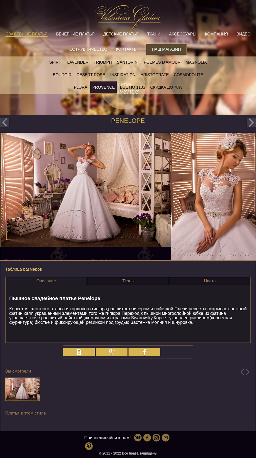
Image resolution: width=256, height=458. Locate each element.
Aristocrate (155, 75)
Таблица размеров (23, 269)
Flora (80, 87)
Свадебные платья (27, 34)
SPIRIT (55, 62)
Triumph (103, 62)
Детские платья (120, 34)
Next (248, 372)
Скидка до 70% (166, 87)
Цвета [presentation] (210, 281)
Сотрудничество (88, 49)
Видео (243, 34)
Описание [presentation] (46, 281)
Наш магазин (166, 49)
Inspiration (123, 75)
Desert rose (90, 75)
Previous (242, 372)
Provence (103, 87)
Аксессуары (182, 34)
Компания (216, 34)
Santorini (128, 62)
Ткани (153, 34)
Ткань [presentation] (128, 281)
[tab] (46, 281)
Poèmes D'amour (162, 62)
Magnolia (196, 62)
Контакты (127, 49)
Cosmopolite (188, 75)
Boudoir (62, 75)
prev (5, 122)
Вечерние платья (75, 34)
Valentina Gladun (128, 18)
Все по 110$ (132, 87)
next (251, 122)
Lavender (77, 62)
